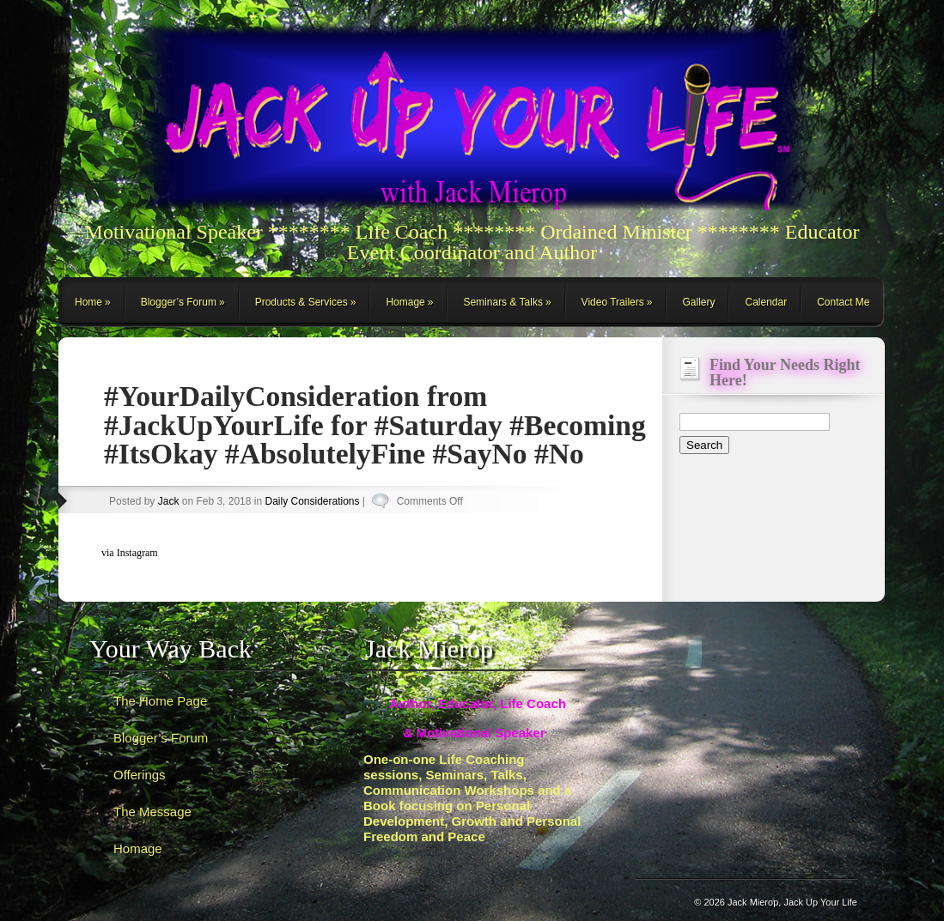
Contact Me (843, 302)
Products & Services (301, 302)
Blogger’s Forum (178, 302)
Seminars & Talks (502, 302)
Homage (405, 302)
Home (88, 302)
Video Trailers (613, 302)
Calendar (766, 302)
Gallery (698, 302)
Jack (169, 501)
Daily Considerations (312, 501)
